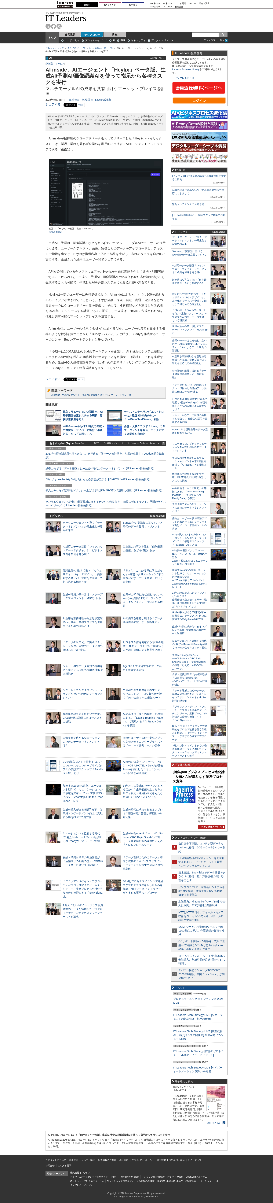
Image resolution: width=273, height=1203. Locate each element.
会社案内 (123, 1160)
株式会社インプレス (80, 1172)
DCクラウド (110, 5)
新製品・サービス (104, 48)
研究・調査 (204, 3)
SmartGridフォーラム (196, 1176)
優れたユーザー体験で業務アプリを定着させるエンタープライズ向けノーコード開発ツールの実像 (143, 741)
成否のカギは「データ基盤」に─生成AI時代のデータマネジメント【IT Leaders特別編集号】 (101, 468)
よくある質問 (64, 1165)
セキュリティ (138, 40)
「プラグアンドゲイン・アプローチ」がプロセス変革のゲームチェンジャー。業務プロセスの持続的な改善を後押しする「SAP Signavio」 (83, 889)
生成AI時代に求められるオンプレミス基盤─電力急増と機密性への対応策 (143, 813)
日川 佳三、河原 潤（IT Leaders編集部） (91, 99)
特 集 (115, 34)
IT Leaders (66, 18)
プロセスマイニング (96, 40)
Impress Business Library (185, 69)
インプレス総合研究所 (153, 1176)
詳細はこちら (214, 1123)
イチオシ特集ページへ (211, 827)
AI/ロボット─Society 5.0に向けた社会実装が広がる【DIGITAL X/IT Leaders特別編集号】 (99, 479)
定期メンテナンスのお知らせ (188, 204)
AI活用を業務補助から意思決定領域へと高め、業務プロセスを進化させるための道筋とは (83, 622)
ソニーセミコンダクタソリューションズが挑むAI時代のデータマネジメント (83, 693)
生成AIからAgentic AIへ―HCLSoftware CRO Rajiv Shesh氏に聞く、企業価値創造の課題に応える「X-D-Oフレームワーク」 (189, 662)
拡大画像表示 (55, 232)
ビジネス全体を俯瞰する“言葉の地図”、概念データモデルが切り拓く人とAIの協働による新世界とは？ (143, 646)
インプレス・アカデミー (82, 1185)
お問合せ (50, 1165)
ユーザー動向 (72, 40)
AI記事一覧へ (157, 58)
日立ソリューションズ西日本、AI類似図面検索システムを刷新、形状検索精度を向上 (83, 415)
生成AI (65, 395)
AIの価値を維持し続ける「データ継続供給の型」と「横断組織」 (189, 374)
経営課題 (70, 34)
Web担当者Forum (130, 1176)
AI (114, 40)
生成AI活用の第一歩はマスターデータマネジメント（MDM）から (190, 329)
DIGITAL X (190, 1181)
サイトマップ (194, 1160)
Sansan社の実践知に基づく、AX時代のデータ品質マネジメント (189, 255)
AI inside (55, 395)
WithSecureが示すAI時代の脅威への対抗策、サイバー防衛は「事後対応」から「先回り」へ (83, 430)
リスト (81, 105)
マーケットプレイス (121, 395)
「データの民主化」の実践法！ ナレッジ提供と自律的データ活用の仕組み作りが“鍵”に (83, 646)
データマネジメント (162, 40)
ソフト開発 (181, 3)
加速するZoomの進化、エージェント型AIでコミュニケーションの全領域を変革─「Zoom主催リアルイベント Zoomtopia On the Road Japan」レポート (83, 793)
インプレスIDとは (184, 78)
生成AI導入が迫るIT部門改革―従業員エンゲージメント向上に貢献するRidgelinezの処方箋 (83, 813)
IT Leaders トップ (55, 48)
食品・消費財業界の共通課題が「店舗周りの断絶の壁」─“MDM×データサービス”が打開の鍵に (83, 861)
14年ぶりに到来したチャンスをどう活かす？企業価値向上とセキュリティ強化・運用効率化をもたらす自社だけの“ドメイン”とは (189, 599)
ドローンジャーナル (208, 1181)
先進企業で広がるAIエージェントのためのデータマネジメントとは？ (83, 741)
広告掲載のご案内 (107, 1160)
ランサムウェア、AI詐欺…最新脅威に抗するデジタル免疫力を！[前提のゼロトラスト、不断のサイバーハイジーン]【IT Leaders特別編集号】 (106, 503)
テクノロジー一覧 (76, 48)
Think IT (115, 1176)
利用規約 (73, 1160)
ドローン (167, 7)
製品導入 (133, 5)
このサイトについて (56, 1160)
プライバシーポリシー (143, 1160)
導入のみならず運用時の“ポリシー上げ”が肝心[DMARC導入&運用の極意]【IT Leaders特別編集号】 (105, 490)
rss (59, 26)
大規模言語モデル (100, 395)
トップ (52, 37)
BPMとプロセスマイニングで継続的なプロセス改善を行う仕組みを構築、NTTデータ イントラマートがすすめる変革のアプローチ (189, 733)
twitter (48, 26)
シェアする (53, 104)
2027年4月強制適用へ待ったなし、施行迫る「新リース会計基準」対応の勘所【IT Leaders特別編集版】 (105, 455)
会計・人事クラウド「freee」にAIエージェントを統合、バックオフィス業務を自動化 (144, 430)
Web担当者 (155, 3)
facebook (53, 26)
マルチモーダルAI (80, 395)
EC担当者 (168, 3)
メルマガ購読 (88, 1160)
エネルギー (155, 7)
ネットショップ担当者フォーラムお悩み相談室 (131, 1181)
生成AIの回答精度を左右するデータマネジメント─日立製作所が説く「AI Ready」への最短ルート (143, 693)
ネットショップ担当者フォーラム (87, 1181)
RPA (122, 40)
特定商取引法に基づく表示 (171, 1160)
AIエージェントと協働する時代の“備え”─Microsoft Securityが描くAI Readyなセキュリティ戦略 (82, 837)
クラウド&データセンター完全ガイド (89, 1176)
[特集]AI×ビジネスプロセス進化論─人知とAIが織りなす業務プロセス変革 (199, 776)
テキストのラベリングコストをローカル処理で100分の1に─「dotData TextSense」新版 (144, 415)
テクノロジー (92, 34)
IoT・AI (192, 3)
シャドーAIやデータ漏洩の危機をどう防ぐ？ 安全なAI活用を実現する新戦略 (83, 670)
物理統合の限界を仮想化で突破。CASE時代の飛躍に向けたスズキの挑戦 (83, 717)
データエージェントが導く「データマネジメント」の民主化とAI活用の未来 (83, 526)
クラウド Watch (175, 1176)
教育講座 (179, 7)
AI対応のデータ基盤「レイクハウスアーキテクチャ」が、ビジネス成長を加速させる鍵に (83, 550)
